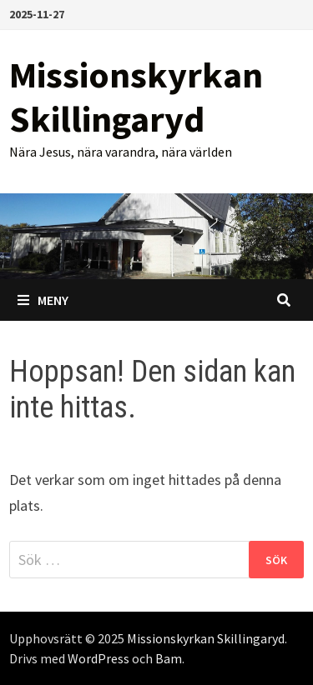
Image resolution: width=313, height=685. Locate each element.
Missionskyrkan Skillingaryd (136, 97)
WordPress (98, 658)
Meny (43, 300)
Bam (168, 658)
